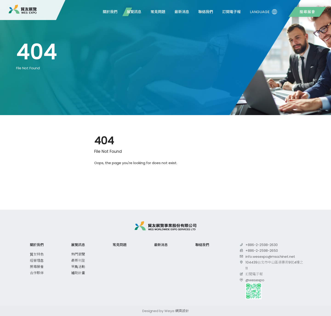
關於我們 (110, 11)
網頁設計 (182, 310)
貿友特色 (37, 254)
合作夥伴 (37, 272)
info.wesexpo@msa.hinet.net (270, 256)
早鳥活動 (78, 266)
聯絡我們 (205, 11)
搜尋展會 (307, 11)
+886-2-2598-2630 (261, 244)
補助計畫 (78, 272)
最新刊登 (78, 260)
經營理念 (37, 260)
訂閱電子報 (231, 11)
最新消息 (181, 11)
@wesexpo (254, 280)
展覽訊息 (134, 11)
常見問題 (158, 11)
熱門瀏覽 (78, 254)
